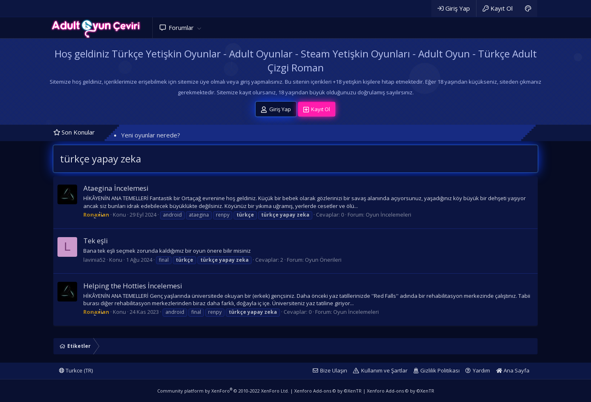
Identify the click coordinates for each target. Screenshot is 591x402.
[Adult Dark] (528, 8)
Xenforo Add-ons (328, 391)
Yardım (481, 370)
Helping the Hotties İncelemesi (132, 285)
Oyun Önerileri (323, 259)
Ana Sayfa (512, 370)
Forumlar (181, 27)
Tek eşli (95, 240)
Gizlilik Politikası (440, 370)
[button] (199, 27)
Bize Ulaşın (333, 370)
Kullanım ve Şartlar (384, 370)
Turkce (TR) (76, 370)
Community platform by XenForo (223, 391)
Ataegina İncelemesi (116, 188)
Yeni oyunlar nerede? (150, 135)
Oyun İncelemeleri (388, 214)
